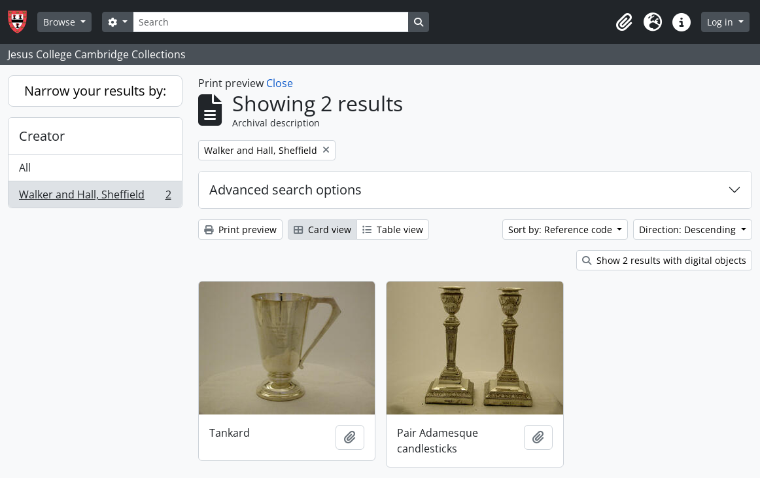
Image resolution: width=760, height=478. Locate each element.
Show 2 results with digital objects (664, 260)
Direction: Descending (688, 229)
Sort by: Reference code (561, 229)
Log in (721, 22)
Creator (42, 136)
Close (279, 83)
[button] (624, 22)
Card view (322, 229)
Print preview (240, 229)
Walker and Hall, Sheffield (94, 197)
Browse (60, 22)
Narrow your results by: (95, 91)
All (25, 167)
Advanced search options (285, 189)
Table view (392, 229)
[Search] (271, 22)
